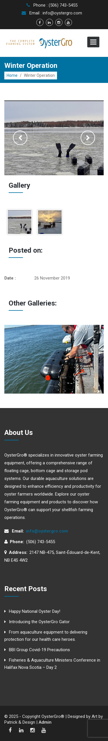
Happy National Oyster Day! (34, 611)
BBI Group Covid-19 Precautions (39, 649)
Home (12, 75)
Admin (45, 722)
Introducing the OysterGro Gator (39, 621)
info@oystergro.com (47, 531)
